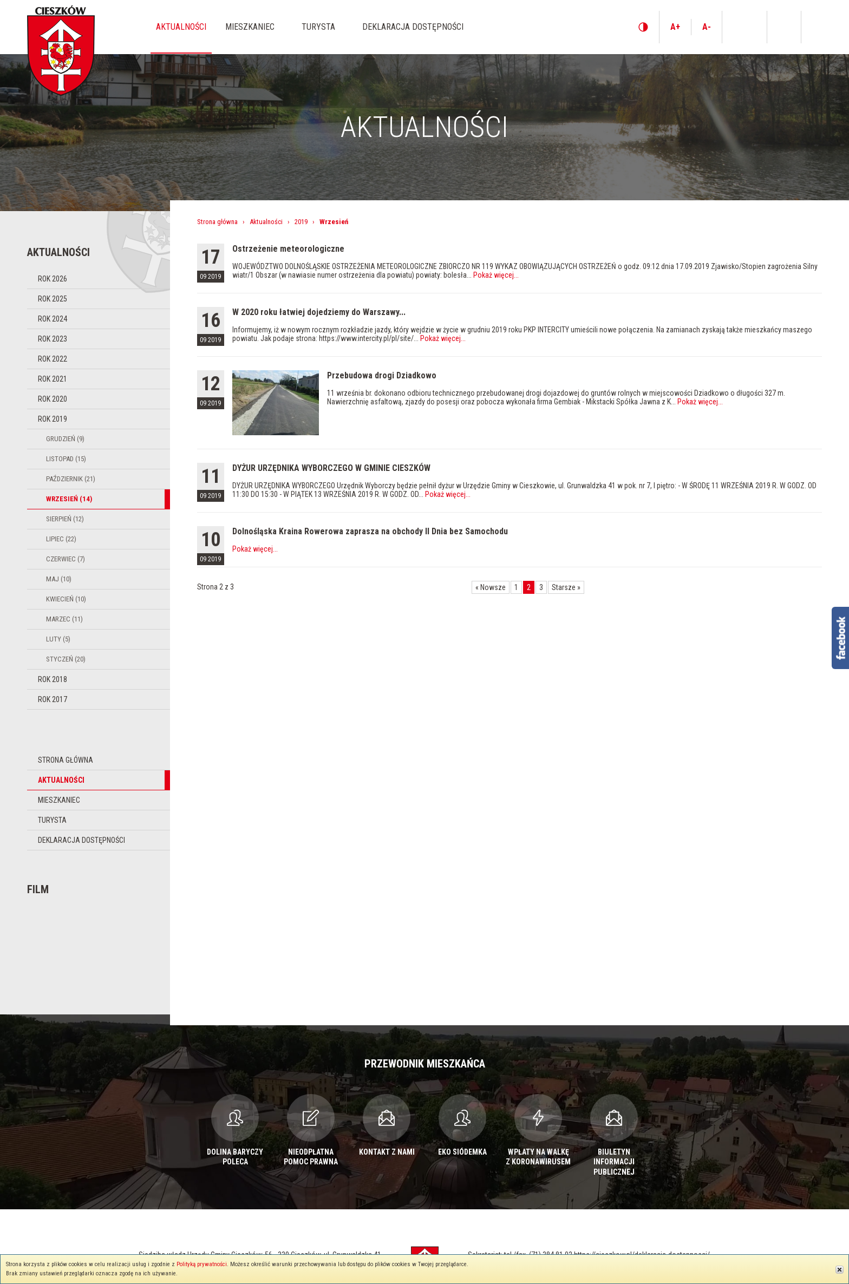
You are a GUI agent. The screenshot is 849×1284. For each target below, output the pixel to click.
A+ (675, 27)
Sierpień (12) (65, 519)
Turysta (52, 820)
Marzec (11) (64, 619)
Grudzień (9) (65, 439)
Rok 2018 (52, 679)
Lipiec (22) (61, 539)
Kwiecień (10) (66, 599)
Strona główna (65, 760)
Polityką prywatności (202, 1264)
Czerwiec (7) (65, 559)
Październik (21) (70, 479)
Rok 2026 (52, 278)
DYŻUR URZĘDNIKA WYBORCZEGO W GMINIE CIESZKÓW (331, 468)
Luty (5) (58, 639)
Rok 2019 (52, 419)
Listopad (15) (66, 459)
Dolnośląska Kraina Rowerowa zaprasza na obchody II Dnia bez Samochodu (370, 531)
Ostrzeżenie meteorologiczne (288, 249)
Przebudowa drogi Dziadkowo (381, 375)
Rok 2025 (52, 298)
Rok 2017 (52, 699)
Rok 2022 (52, 359)
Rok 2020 (52, 399)
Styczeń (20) (66, 659)
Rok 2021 (52, 379)
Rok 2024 (52, 319)
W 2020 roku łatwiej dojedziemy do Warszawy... (319, 312)
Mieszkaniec (59, 800)
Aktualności (61, 780)
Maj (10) (58, 579)
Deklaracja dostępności (81, 840)
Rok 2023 (52, 339)
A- (706, 27)
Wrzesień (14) (69, 499)
